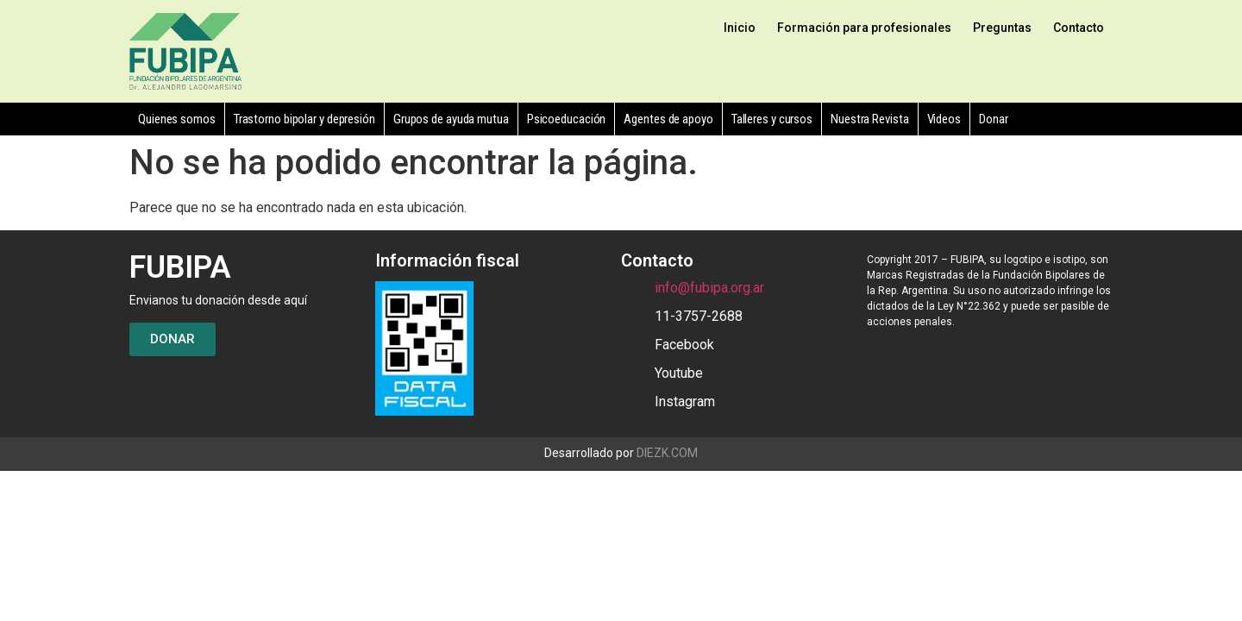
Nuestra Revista (870, 119)
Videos (944, 119)
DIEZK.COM (667, 453)
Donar (993, 119)
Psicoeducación (566, 119)
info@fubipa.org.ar (709, 287)
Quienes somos (177, 119)
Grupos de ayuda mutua (451, 119)
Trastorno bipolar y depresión (304, 119)
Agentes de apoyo (668, 119)
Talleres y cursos (771, 119)
